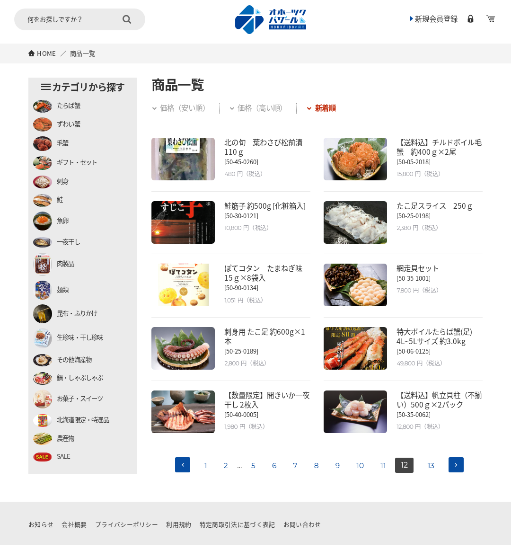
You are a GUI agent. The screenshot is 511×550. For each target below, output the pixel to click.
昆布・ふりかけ (65, 313)
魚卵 (50, 221)
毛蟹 (50, 143)
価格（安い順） (182, 107)
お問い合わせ (302, 528)
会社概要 (74, 528)
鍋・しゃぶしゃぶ (68, 378)
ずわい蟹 (56, 124)
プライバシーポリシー (126, 528)
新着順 (329, 107)
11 (385, 470)
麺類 (50, 290)
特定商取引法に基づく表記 (237, 528)
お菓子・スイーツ (68, 399)
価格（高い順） (263, 107)
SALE (51, 456)
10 (361, 470)
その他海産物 (62, 360)
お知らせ (40, 528)
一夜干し (56, 242)
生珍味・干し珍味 (68, 338)
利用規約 (179, 528)
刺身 (50, 182)
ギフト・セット (65, 163)
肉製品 (53, 264)
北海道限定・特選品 (71, 420)
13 (434, 470)
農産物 (53, 439)
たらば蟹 (56, 106)
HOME (46, 53)
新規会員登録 (431, 20)
